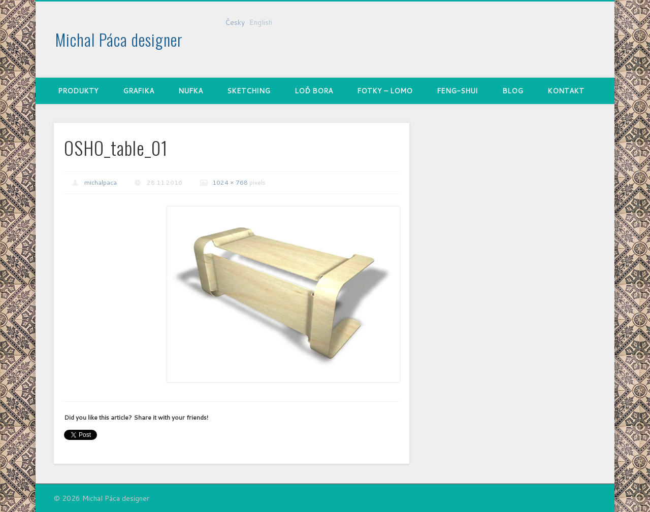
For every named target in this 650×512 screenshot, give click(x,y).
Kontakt (565, 91)
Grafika (138, 91)
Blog (512, 91)
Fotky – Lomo (384, 91)
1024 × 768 (230, 182)
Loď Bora (314, 91)
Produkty (78, 91)
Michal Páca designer (119, 39)
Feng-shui (457, 91)
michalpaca (100, 182)
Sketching (248, 91)
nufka (190, 91)
